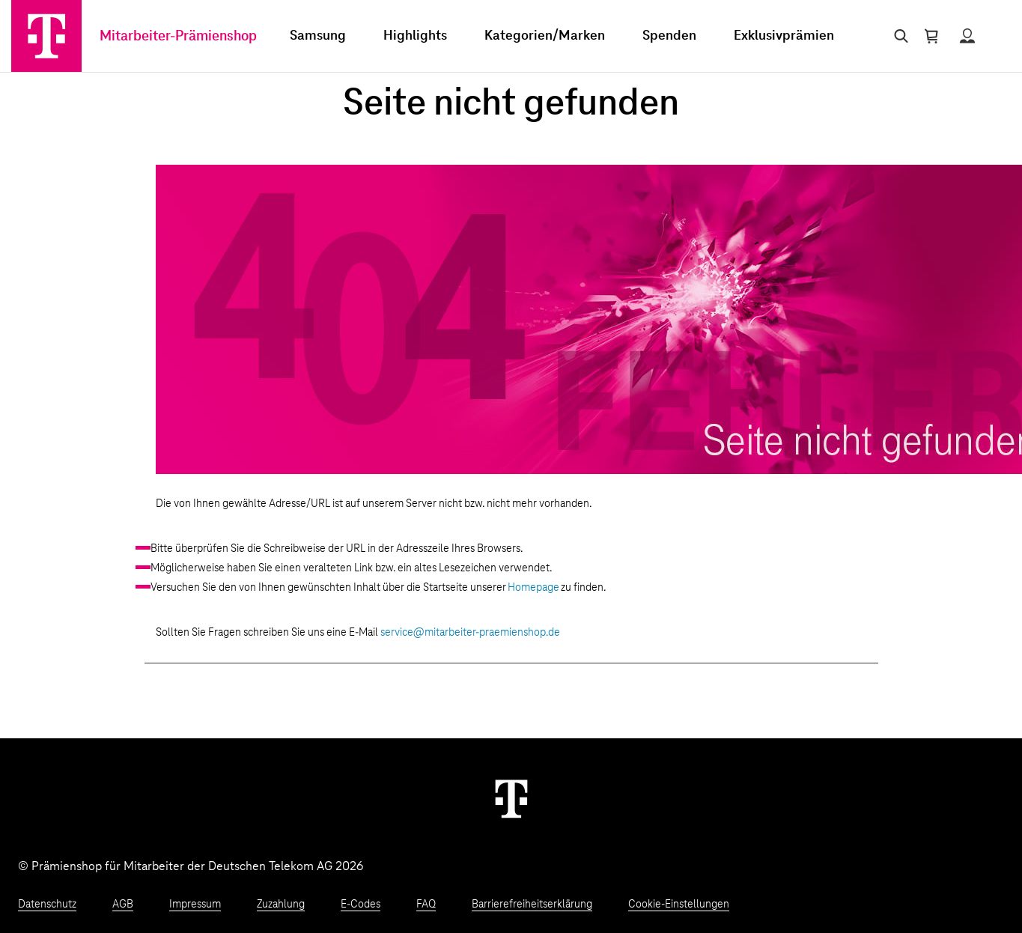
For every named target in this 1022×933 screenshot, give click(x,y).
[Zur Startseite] (46, 35)
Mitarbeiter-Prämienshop (178, 36)
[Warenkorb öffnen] (931, 36)
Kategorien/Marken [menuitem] (544, 35)
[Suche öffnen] (898, 36)
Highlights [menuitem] (415, 35)
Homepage (533, 588)
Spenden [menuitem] (669, 35)
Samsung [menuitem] (318, 35)
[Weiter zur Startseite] (511, 798)
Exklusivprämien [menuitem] (784, 35)
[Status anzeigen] (967, 36)
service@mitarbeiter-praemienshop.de (470, 633)
